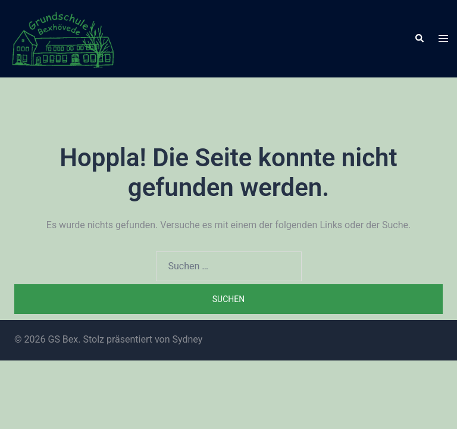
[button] (419, 38)
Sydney (187, 339)
